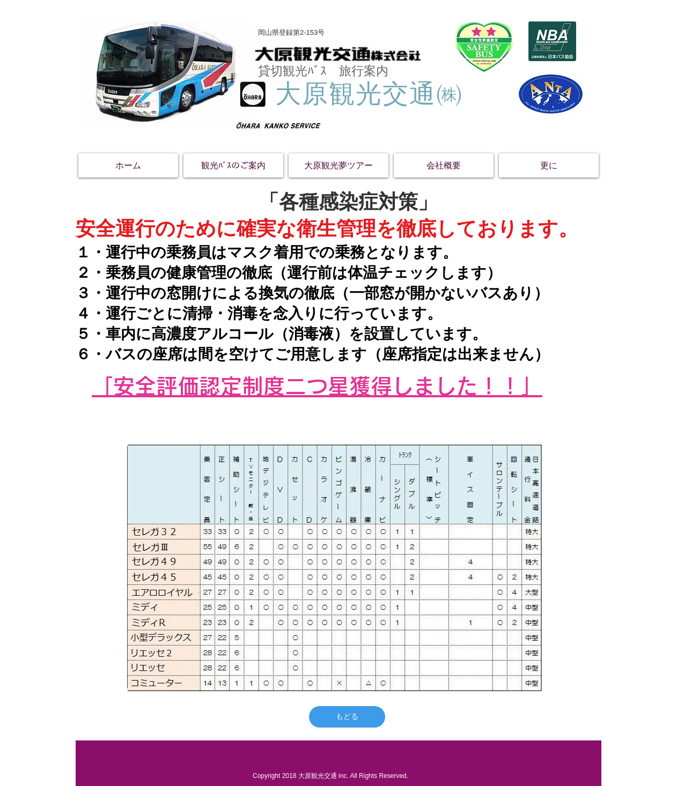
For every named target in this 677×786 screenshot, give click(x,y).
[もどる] (347, 717)
